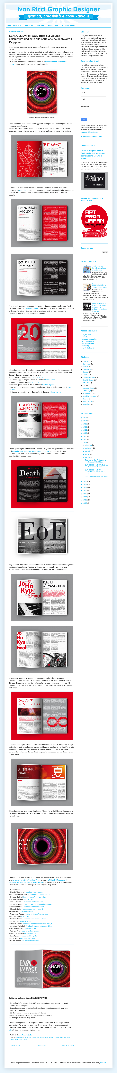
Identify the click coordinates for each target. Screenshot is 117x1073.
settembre (89, 448)
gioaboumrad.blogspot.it (35, 892)
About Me (29, 25)
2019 (85, 436)
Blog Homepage (14, 25)
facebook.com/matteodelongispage (38, 904)
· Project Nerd (86, 335)
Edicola (85, 367)
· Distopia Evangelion (89, 339)
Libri (55, 1037)
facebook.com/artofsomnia (34, 907)
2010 (85, 500)
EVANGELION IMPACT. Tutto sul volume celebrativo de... (96, 466)
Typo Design (87, 401)
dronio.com (29, 899)
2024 (85, 421)
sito (10, 1030)
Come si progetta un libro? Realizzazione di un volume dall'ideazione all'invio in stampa (99, 307)
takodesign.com (30, 933)
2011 (85, 497)
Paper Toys (53, 25)
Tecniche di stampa (90, 396)
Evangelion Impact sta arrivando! (96, 477)
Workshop (86, 404)
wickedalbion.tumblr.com (33, 902)
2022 (85, 427)
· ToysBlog (85, 346)
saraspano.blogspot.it (29, 936)
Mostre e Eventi (88, 388)
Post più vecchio (68, 1045)
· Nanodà (84, 337)
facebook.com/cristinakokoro (35, 919)
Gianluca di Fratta (39, 377)
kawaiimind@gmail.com (89, 132)
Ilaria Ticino (23, 190)
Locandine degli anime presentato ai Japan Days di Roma (99, 286)
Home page (41, 1045)
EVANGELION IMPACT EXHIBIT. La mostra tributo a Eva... (96, 472)
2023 (85, 424)
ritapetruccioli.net (29, 928)
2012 (85, 494)
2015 (85, 484)
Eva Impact (19, 1037)
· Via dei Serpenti (87, 343)
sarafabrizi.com (27, 911)
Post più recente (15, 1045)
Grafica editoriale (37, 1037)
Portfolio (40, 25)
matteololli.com (26, 921)
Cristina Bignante (48, 385)
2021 (85, 430)
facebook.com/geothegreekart (34, 897)
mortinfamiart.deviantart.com (39, 894)
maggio (88, 451)
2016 (85, 481)
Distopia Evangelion (32, 308)
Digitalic (86, 361)
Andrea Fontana (51, 380)
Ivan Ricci (22, 1035)
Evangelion (27, 1037)
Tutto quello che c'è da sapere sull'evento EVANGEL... (95, 461)
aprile (87, 454)
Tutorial (85, 399)
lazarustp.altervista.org (30, 931)
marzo (87, 457)
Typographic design (21, 1039)
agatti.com (25, 916)
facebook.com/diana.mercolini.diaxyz (37, 924)
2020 (85, 433)
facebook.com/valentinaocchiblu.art (39, 926)
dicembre (88, 445)
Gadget (85, 372)
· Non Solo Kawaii (87, 341)
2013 (85, 491)
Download (86, 364)
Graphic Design (48, 1037)
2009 (85, 503)
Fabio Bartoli (34, 382)
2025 (85, 418)
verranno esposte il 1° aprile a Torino (26, 880)
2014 (85, 488)
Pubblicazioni (61, 1037)
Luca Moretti (56, 392)
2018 (85, 439)
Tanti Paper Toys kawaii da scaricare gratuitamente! (99, 268)
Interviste (86, 383)
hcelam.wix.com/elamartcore (37, 914)
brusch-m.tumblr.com (30, 941)
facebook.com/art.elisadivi (33, 909)
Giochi (85, 375)
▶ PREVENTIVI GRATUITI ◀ (91, 136)
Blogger (103, 1063)
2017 (85, 442)
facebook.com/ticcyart (28, 938)
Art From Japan (68, 25)
